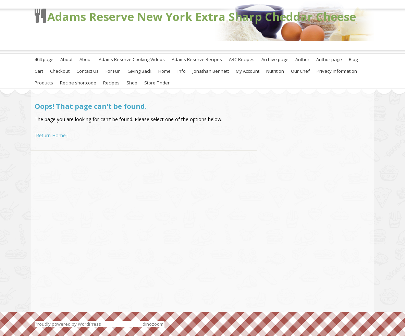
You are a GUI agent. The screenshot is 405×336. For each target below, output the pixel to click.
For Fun (113, 71)
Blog (353, 59)
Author (302, 59)
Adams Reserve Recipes (197, 59)
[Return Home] (51, 135)
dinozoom (153, 324)
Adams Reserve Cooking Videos (132, 59)
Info (181, 71)
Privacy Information (337, 71)
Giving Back (139, 71)
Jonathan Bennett (211, 71)
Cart (39, 71)
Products (44, 83)
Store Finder (157, 83)
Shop (131, 83)
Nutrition (275, 71)
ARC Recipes (242, 59)
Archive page (275, 59)
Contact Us (87, 71)
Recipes (111, 83)
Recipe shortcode (78, 83)
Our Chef (300, 71)
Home (164, 71)
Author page (329, 59)
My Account (247, 71)
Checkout (60, 71)
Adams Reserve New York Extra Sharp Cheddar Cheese (201, 16)
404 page (44, 59)
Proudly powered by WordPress (68, 324)
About (66, 59)
